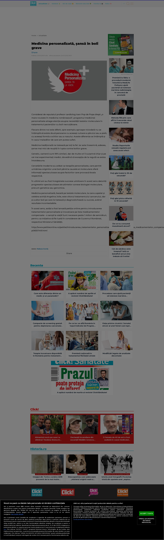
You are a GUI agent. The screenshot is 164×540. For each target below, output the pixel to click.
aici (5, 529)
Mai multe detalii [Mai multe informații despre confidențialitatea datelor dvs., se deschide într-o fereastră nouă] (17, 514)
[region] (82, 520)
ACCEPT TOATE (146, 513)
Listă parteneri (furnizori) (82, 519)
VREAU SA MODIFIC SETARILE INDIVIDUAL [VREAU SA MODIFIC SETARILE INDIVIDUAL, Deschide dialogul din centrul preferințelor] (146, 520)
